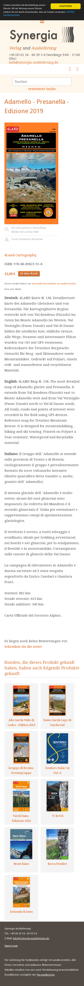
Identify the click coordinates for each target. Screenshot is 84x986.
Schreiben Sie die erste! (23, 647)
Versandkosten (45, 974)
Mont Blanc (21, 863)
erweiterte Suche (42, 89)
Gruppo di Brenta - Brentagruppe (21, 770)
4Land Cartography (20, 255)
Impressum (11, 945)
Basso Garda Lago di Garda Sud (57, 722)
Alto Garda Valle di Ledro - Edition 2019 (21, 722)
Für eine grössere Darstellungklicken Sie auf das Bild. (28, 229)
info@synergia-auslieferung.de (33, 62)
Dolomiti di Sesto (21, 911)
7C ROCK (57, 816)
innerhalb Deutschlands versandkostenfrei (54, 283)
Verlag (15, 48)
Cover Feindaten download (27, 239)
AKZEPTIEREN (65, 6)
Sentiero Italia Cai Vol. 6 (57, 770)
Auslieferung (43, 48)
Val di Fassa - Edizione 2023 (21, 818)
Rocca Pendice (57, 863)
